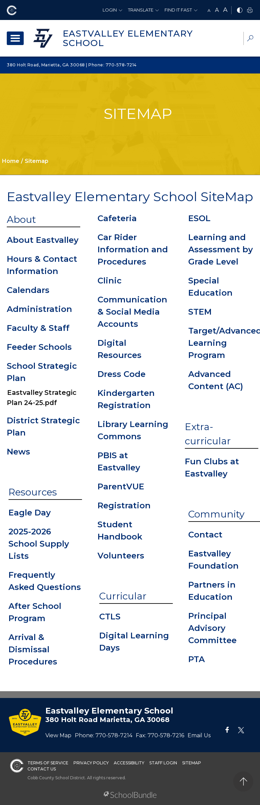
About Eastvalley (43, 240)
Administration (39, 309)
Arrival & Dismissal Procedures (32, 649)
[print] (250, 10)
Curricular (123, 596)
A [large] (225, 10)
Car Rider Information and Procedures (133, 249)
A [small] (209, 10)
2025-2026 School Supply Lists (38, 544)
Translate (140, 10)
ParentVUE (121, 486)
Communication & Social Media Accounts (132, 312)
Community (216, 514)
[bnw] (239, 10)
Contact (205, 534)
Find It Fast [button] (178, 10)
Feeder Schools (39, 347)
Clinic (110, 280)
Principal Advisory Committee (212, 628)
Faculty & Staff (38, 328)
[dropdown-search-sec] (250, 39)
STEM (200, 312)
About (21, 219)
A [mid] (217, 10)
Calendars (28, 290)
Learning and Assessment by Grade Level (220, 249)
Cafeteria (117, 218)
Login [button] (110, 10)
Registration (124, 505)
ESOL (199, 218)
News (18, 452)
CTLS (110, 616)
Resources (32, 492)
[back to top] (243, 781)
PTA (196, 659)
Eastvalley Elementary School (128, 38)
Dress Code (122, 374)
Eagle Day (29, 512)
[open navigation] (15, 38)
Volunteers (121, 555)
